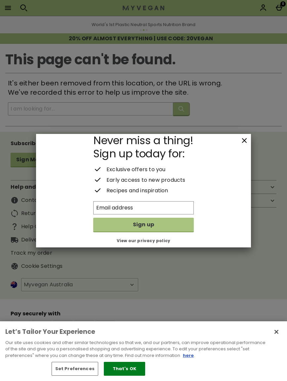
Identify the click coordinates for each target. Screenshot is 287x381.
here (188, 355)
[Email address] (143, 207)
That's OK (124, 368)
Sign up (143, 224)
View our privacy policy (144, 240)
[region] (143, 351)
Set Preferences (75, 368)
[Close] (244, 141)
